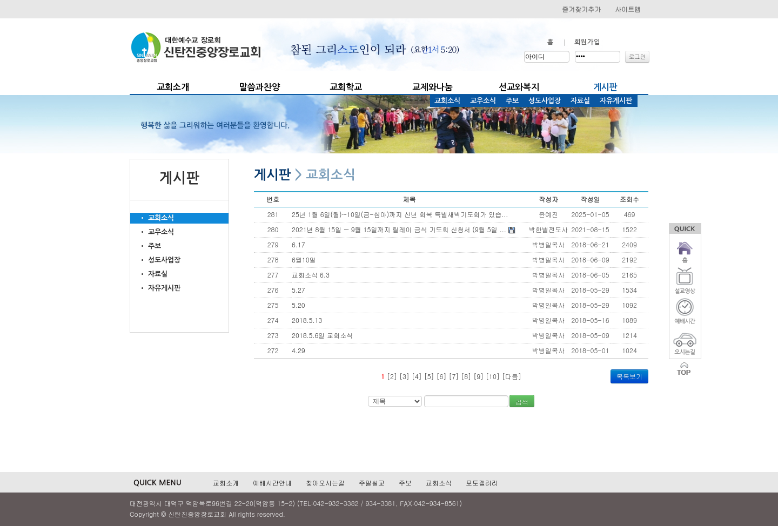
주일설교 (372, 482)
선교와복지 (519, 87)
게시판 (605, 87)
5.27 (298, 289)
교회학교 (346, 87)
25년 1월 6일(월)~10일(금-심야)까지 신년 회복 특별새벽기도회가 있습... (400, 214)
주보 (512, 100)
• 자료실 (148, 274)
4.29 (298, 350)
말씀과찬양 (259, 87)
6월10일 (304, 259)
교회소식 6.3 (311, 274)
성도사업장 (544, 100)
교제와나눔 (432, 87)
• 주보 (145, 245)
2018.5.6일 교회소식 (322, 335)
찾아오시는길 (325, 482)
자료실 (580, 100)
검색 (521, 401)
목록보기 (629, 376)
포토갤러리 (482, 482)
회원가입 (587, 42)
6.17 (298, 244)
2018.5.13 (307, 320)
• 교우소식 (152, 231)
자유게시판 (616, 100)
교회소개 (173, 87)
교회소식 (447, 100)
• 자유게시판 (155, 288)
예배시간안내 (272, 482)
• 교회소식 (152, 217)
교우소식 (483, 100)
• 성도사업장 (155, 260)
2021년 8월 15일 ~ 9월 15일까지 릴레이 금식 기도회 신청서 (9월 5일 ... (403, 229)
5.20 (298, 304)
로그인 (637, 56)
